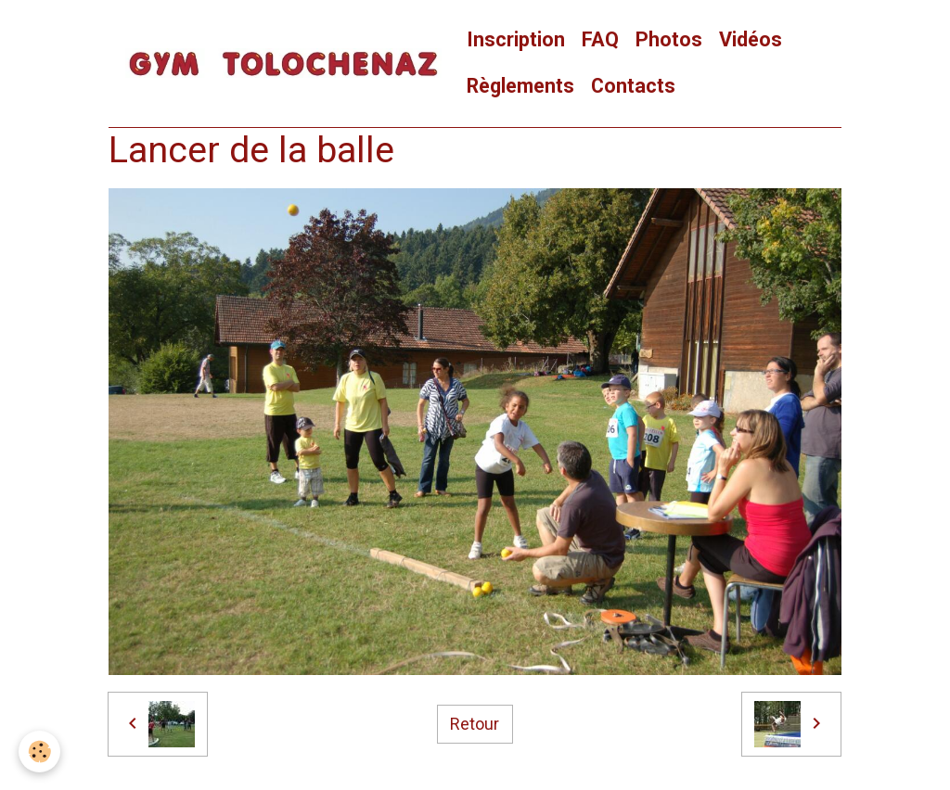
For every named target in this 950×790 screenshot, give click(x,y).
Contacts (633, 85)
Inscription (516, 39)
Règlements (520, 85)
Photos (668, 39)
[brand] (283, 63)
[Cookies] (39, 751)
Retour (474, 723)
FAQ (600, 39)
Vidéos (750, 39)
